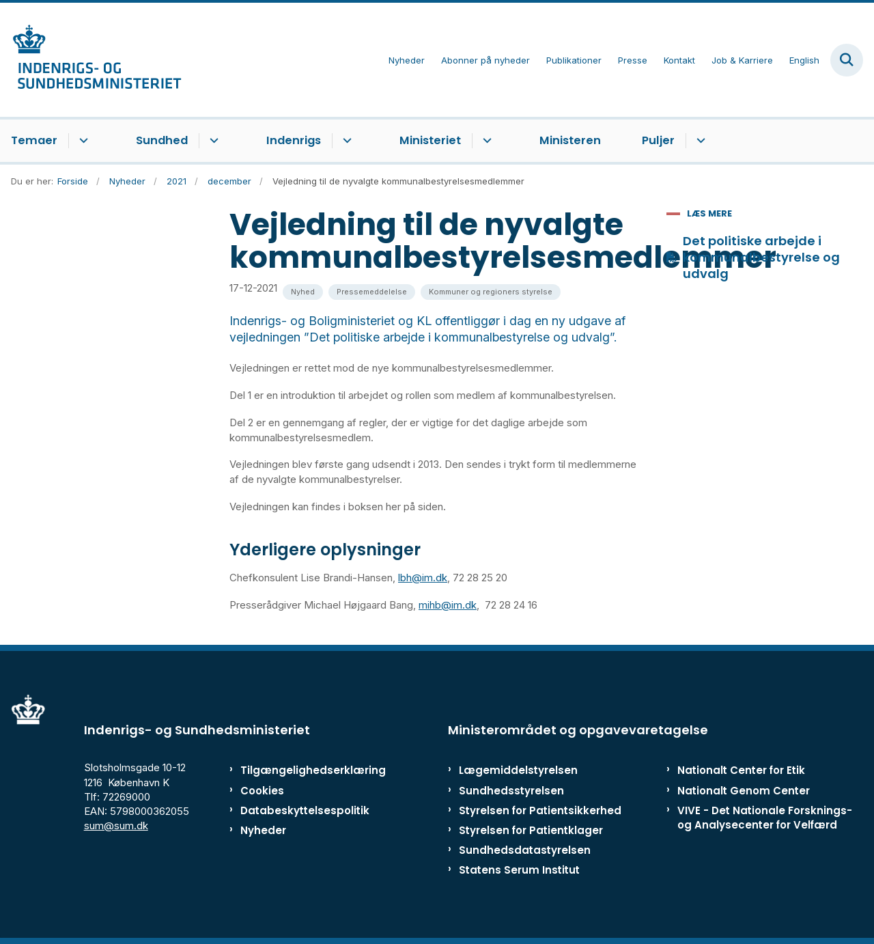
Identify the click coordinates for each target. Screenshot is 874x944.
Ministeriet (430, 140)
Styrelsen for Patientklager (531, 830)
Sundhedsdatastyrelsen (525, 850)
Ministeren (570, 140)
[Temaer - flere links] (81, 140)
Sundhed (162, 140)
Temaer (34, 140)
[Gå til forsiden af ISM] (91, 60)
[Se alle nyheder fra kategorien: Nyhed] (303, 292)
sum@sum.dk (116, 825)
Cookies (262, 790)
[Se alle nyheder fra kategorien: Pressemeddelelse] (371, 292)
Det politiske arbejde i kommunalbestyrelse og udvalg (761, 257)
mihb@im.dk (448, 604)
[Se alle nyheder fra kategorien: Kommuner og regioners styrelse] (491, 292)
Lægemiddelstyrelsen (518, 770)
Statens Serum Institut (519, 870)
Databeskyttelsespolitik (296, 810)
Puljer (658, 140)
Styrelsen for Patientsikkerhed (540, 810)
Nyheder (263, 830)
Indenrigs (293, 140)
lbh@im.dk (422, 577)
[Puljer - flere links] (699, 140)
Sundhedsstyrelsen (511, 790)
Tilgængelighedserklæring (296, 770)
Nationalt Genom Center (743, 790)
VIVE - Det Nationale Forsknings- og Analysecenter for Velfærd (764, 817)
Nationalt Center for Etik (741, 770)
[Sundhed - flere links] (212, 140)
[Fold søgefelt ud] (846, 60)
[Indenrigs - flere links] (345, 140)
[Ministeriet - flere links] (485, 140)
